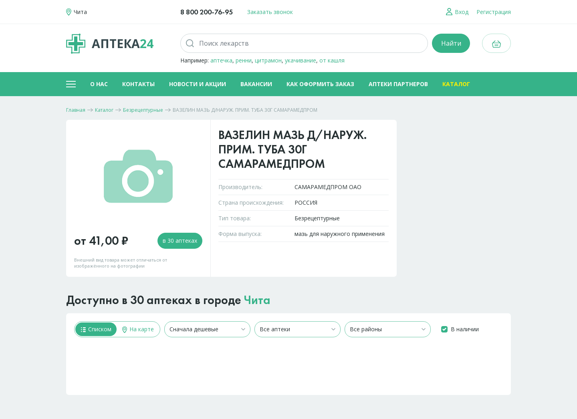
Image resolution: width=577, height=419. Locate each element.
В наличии (465, 329)
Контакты (138, 84)
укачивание (300, 60)
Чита (257, 300)
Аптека (109, 44)
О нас (99, 84)
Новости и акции (197, 84)
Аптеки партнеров (398, 84)
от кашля (332, 60)
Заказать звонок (270, 12)
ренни (244, 60)
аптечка (221, 60)
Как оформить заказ (320, 84)
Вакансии (256, 84)
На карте (138, 329)
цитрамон (268, 60)
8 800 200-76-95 (206, 11)
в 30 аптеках (180, 240)
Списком (96, 329)
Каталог (456, 84)
